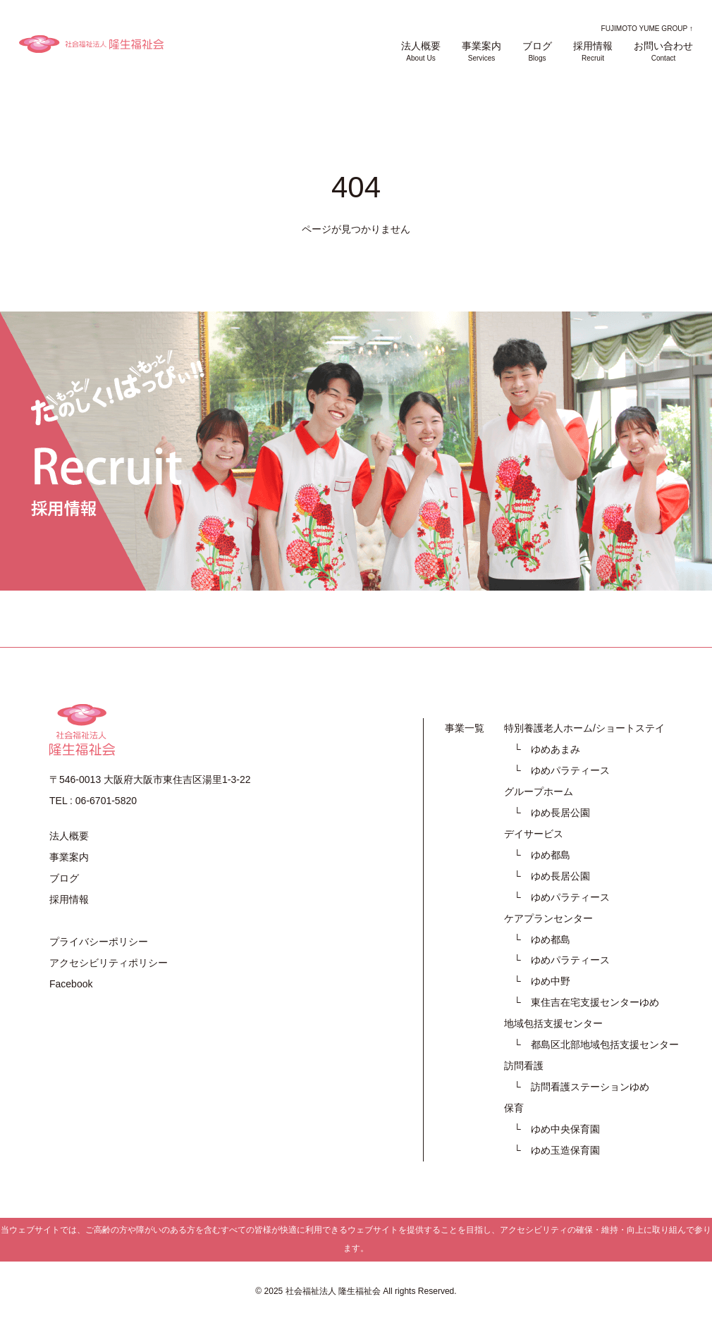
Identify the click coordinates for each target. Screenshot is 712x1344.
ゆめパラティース (570, 770)
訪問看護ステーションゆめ (590, 1086)
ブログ (537, 51)
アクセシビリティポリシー (108, 962)
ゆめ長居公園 (560, 812)
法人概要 (421, 51)
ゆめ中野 (550, 981)
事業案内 (481, 51)
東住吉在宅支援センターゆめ (595, 1002)
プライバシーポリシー (98, 941)
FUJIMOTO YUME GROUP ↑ (647, 28)
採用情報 (593, 51)
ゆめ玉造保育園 (565, 1150)
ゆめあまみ (555, 749)
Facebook (70, 983)
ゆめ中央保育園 (565, 1129)
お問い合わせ (663, 51)
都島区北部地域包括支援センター (605, 1044)
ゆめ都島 (550, 855)
